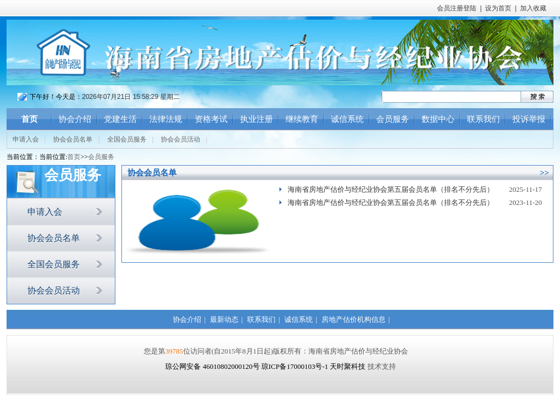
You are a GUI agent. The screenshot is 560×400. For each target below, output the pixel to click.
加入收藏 (533, 8)
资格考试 (211, 119)
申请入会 (26, 139)
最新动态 (224, 319)
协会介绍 (75, 119)
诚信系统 (347, 119)
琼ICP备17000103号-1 (294, 366)
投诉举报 (528, 119)
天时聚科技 (347, 366)
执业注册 (256, 119)
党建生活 (120, 119)
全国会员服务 (127, 139)
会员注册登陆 (456, 8)
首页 (29, 119)
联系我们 (483, 119)
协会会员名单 (72, 139)
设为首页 (498, 8)
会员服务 (392, 119)
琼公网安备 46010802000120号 (213, 366)
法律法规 (165, 119)
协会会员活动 (180, 139)
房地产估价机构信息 (354, 319)
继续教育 (301, 119)
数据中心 (438, 119)
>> (544, 172)
